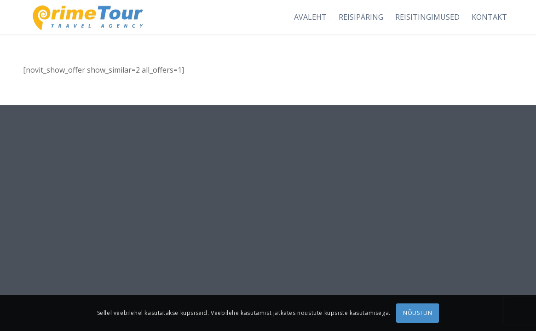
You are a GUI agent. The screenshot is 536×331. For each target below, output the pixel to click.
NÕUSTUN (417, 313)
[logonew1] (86, 17)
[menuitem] (310, 17)
